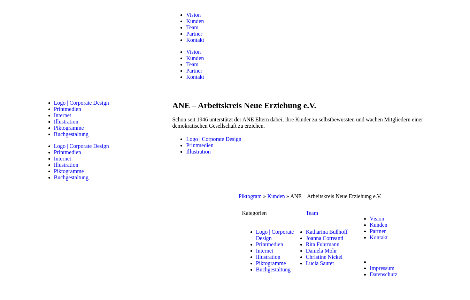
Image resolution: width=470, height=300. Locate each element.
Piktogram (250, 196)
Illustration (66, 122)
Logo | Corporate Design (81, 103)
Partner (194, 34)
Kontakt (195, 40)
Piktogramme (69, 128)
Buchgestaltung (71, 134)
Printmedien (67, 109)
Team (192, 27)
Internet (62, 115)
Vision (193, 15)
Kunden (195, 21)
